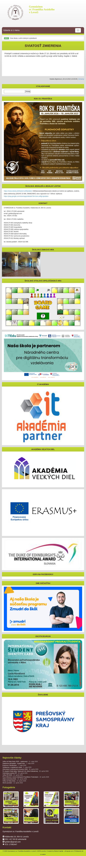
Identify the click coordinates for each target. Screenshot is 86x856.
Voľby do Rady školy (14, 781)
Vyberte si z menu (42, 30)
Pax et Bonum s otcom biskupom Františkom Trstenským (26, 777)
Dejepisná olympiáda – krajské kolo (18, 763)
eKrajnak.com (68, 851)
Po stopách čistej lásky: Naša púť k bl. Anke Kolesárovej (26, 771)
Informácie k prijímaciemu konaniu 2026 (20, 769)
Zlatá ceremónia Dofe (15, 779)
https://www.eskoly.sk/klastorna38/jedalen (18, 191)
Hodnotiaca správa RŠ (15, 773)
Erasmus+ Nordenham (14, 765)
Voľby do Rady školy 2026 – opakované (20, 761)
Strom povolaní (13, 783)
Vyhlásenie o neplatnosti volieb (17, 767)
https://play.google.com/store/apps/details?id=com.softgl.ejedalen (26, 196)
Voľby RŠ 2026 (13, 775)
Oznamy (81, 79)
